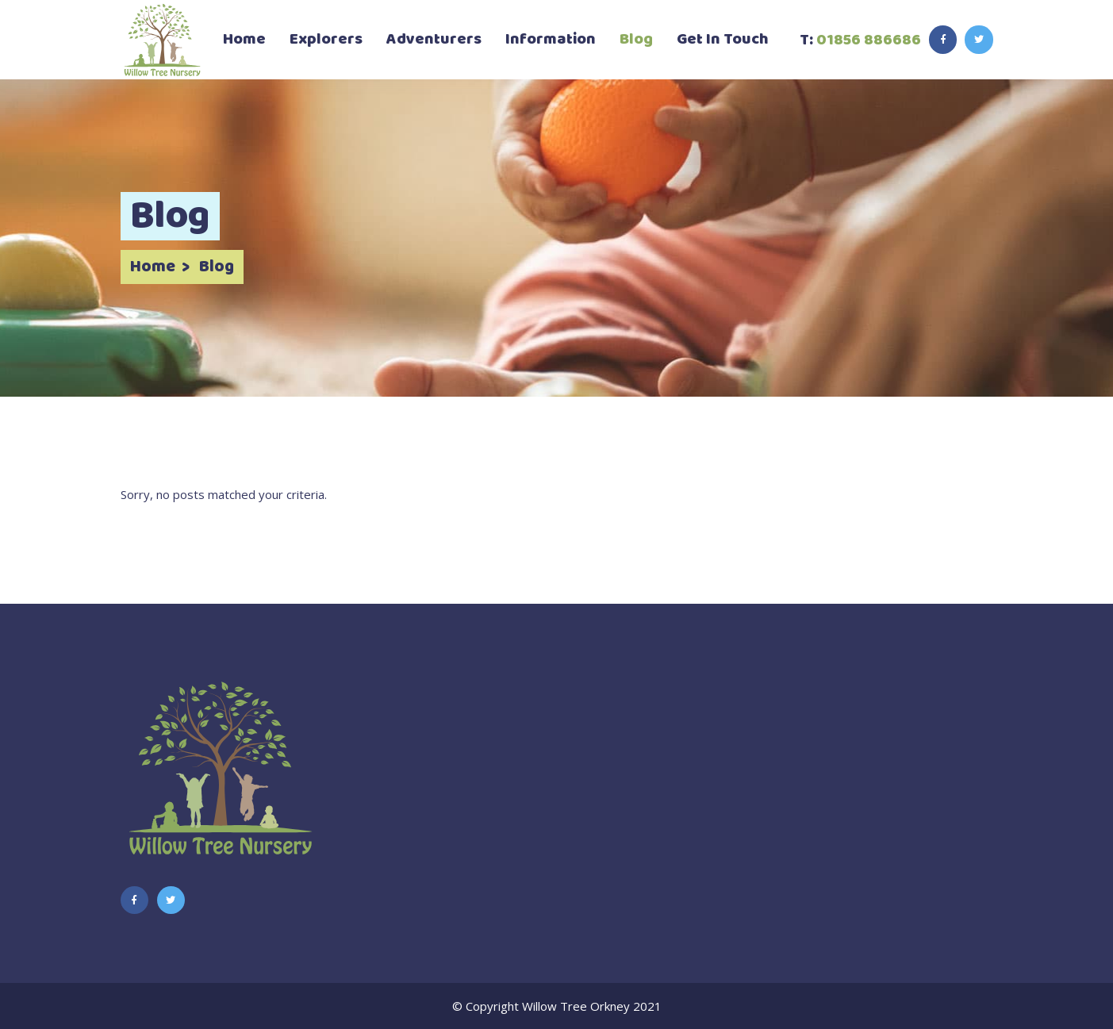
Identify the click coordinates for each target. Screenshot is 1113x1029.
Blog (216, 267)
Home (152, 267)
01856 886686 (868, 40)
